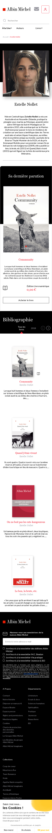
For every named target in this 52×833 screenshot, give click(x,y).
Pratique (32, 711)
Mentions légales (10, 719)
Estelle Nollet (26, 385)
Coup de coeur (9, 766)
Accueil (5, 37)
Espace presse (9, 711)
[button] (43, 328)
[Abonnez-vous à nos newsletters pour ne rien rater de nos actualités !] (35, 9)
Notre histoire (9, 699)
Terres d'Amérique (11, 794)
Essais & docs (34, 699)
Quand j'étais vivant (26, 452)
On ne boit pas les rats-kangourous (26, 522)
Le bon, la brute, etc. (26, 591)
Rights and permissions (13, 715)
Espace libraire (9, 707)
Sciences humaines (36, 703)
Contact (6, 695)
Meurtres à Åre (9, 770)
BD (29, 723)
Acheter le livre (25, 300)
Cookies (6, 723)
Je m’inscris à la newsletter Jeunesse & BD (25, 660)
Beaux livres (33, 719)
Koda (5, 778)
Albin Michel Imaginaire (13, 746)
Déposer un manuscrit (12, 703)
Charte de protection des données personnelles (12, 729)
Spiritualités (33, 707)
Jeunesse (32, 715)
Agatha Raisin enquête (13, 782)
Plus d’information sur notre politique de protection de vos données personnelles (26, 677)
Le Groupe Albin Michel (13, 736)
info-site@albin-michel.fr (31, 673)
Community (26, 259)
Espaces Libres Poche (12, 798)
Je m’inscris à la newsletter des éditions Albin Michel (27, 649)
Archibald (7, 790)
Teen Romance (9, 774)
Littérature (33, 695)
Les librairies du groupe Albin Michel (13, 741)
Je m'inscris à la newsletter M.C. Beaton (24, 654)
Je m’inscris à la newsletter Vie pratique (24, 657)
